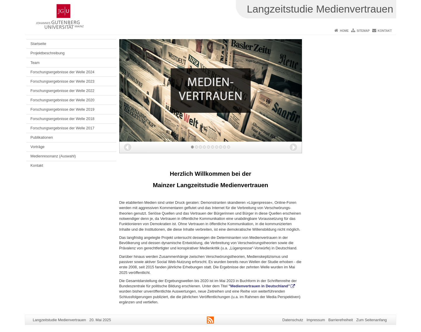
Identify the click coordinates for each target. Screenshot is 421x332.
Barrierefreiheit (340, 320)
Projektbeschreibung (47, 53)
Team (34, 62)
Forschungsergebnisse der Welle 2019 (62, 109)
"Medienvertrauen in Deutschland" (259, 286)
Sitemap (363, 30)
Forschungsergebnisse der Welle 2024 (62, 72)
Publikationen (41, 137)
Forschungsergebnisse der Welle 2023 (62, 81)
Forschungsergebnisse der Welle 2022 (62, 90)
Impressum (315, 320)
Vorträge (37, 147)
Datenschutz (292, 320)
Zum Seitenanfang (371, 320)
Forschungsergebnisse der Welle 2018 (62, 119)
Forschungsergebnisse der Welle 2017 (62, 128)
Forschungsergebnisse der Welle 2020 (62, 100)
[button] (127, 147)
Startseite (38, 43)
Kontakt (385, 30)
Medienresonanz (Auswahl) (53, 156)
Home (344, 30)
